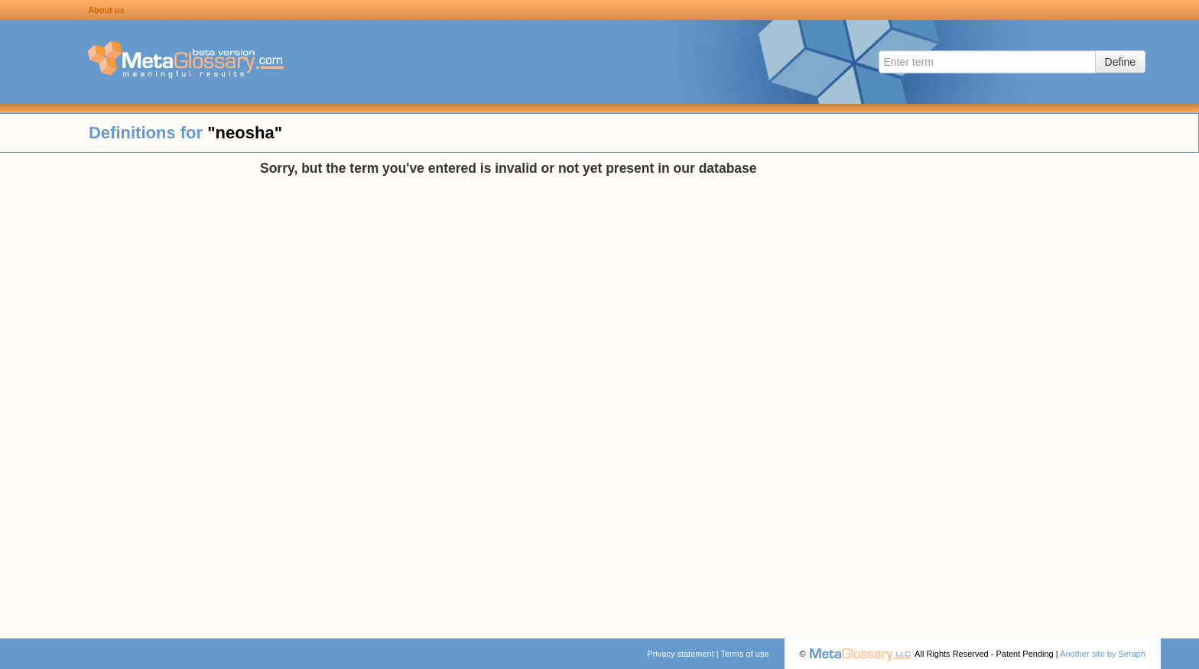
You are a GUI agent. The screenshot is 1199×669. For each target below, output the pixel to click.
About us (106, 10)
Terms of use (745, 653)
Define (1120, 62)
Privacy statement (680, 653)
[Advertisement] (130, 390)
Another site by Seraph (1102, 653)
